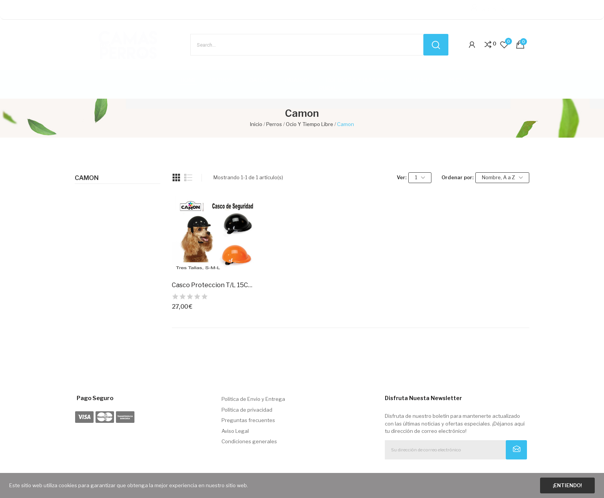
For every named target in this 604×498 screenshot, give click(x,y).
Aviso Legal (235, 431)
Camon (87, 178)
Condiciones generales (249, 441)
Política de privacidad (246, 410)
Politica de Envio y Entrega (253, 399)
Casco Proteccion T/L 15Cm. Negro (213, 285)
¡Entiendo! (567, 485)
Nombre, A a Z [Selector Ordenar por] (502, 177)
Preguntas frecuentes (248, 420)
